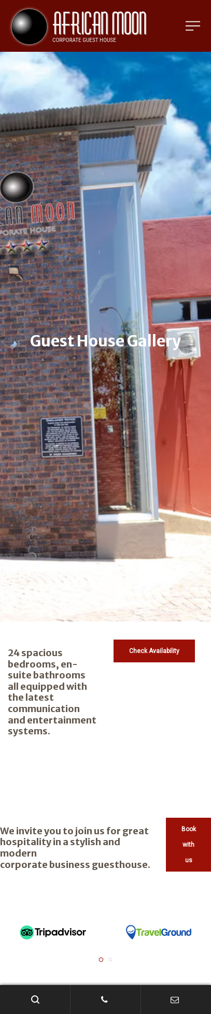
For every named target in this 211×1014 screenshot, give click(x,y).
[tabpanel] (52, 932)
